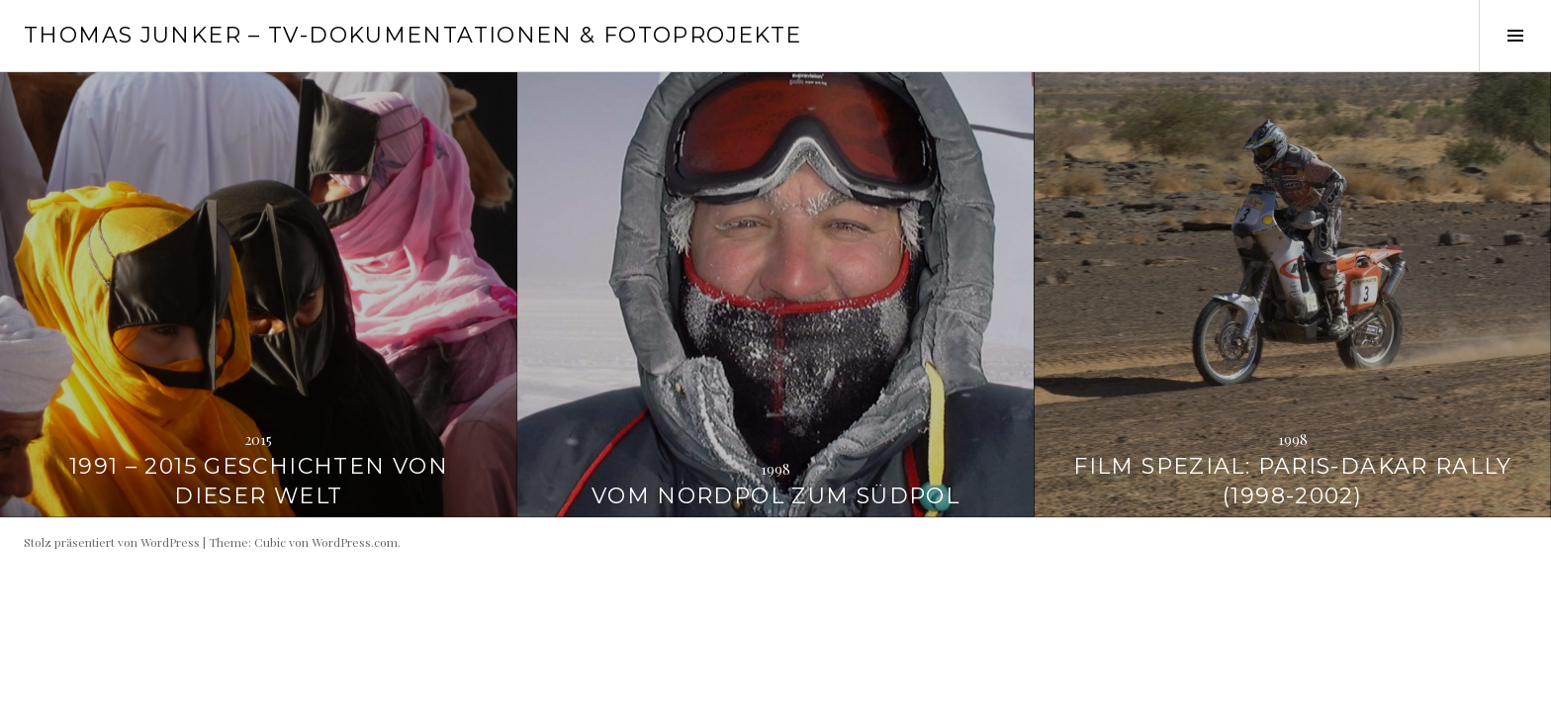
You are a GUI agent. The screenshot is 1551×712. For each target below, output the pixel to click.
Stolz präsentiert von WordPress (112, 542)
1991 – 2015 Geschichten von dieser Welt (258, 481)
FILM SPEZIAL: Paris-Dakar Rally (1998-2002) (1292, 481)
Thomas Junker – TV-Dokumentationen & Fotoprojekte (412, 35)
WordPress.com (355, 542)
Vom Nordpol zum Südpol (775, 496)
